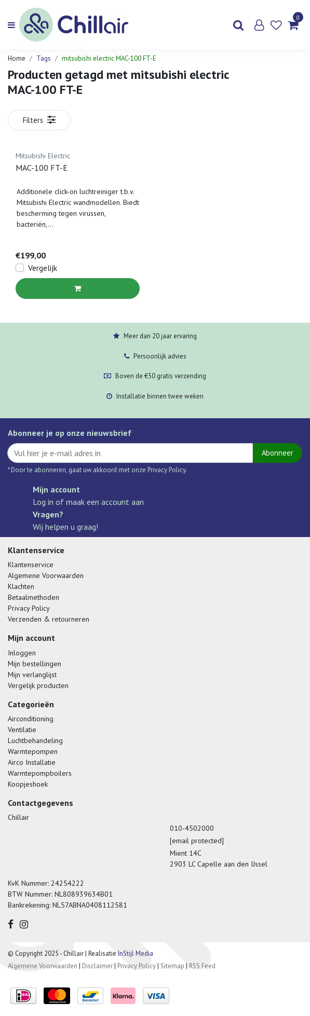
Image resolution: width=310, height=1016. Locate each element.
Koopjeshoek (28, 784)
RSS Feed (202, 966)
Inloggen (22, 652)
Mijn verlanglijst (32, 674)
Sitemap (172, 966)
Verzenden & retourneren (48, 619)
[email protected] (197, 840)
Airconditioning (30, 718)
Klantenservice (30, 564)
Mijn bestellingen (34, 663)
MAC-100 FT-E (42, 167)
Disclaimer (97, 966)
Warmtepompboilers (40, 773)
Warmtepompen (33, 751)
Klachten (21, 586)
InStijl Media (134, 953)
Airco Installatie (32, 762)
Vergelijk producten (38, 685)
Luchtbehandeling (35, 740)
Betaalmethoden (33, 597)
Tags (43, 58)
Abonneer (277, 453)
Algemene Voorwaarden (46, 575)
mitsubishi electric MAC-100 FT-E (109, 58)
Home (16, 58)
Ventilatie (22, 729)
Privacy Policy (29, 608)
